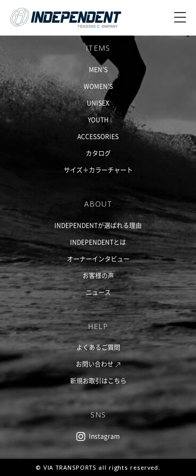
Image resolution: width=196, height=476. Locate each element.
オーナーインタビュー (98, 259)
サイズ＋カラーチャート (98, 170)
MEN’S (98, 69)
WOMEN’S (98, 86)
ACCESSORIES (98, 136)
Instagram (104, 436)
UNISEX (98, 103)
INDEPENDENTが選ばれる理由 (98, 225)
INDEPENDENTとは (98, 242)
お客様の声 (98, 275)
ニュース (98, 292)
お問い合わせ (94, 364)
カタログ (98, 153)
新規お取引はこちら (98, 381)
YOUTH (98, 119)
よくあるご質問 (98, 347)
